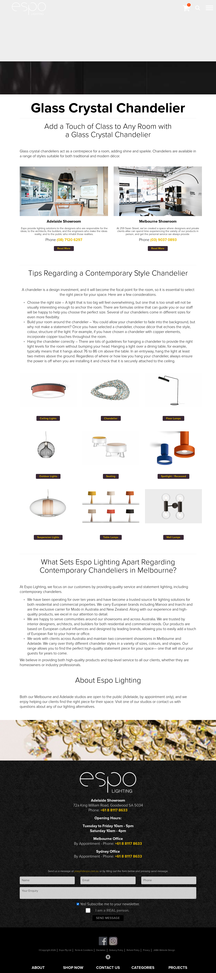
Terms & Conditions (82, 951)
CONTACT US (108, 967)
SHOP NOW (73, 967)
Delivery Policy (116, 951)
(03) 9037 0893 (163, 240)
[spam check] (87, 911)
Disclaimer (101, 951)
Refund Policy (134, 951)
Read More (63, 248)
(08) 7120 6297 (69, 240)
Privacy (147, 951)
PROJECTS (177, 967)
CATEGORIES (142, 967)
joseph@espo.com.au (87, 871)
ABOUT (38, 967)
